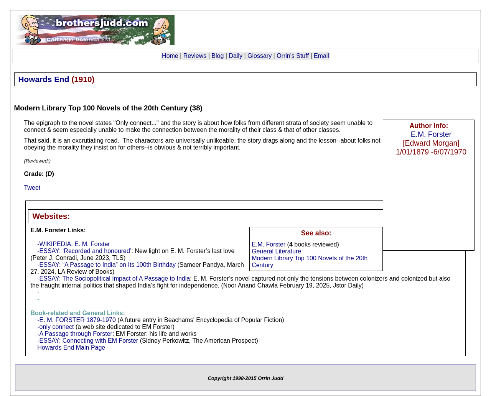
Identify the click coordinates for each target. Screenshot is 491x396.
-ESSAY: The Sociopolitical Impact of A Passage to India (113, 278)
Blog (217, 56)
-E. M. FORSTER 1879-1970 (76, 320)
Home (170, 56)
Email (321, 56)
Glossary (259, 56)
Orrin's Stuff (293, 56)
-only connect (55, 327)
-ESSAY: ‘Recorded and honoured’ (84, 251)
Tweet (32, 187)
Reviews (194, 56)
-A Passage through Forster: (75, 333)
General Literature (276, 251)
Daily (235, 56)
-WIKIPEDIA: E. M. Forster (73, 244)
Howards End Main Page (71, 347)
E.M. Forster (431, 134)
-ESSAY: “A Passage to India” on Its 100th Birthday (106, 264)
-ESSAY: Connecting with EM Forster (87, 340)
